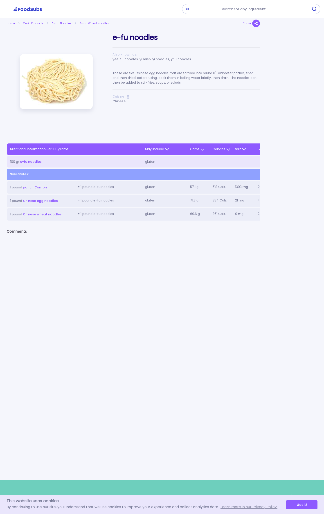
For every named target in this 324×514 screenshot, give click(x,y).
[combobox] (263, 9)
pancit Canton (35, 187)
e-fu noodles (31, 161)
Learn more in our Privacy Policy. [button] (248, 507)
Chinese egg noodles (40, 201)
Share (251, 23)
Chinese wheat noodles (42, 214)
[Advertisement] (292, 122)
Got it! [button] (302, 505)
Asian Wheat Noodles (94, 23)
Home (11, 23)
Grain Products (33, 23)
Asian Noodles (61, 23)
